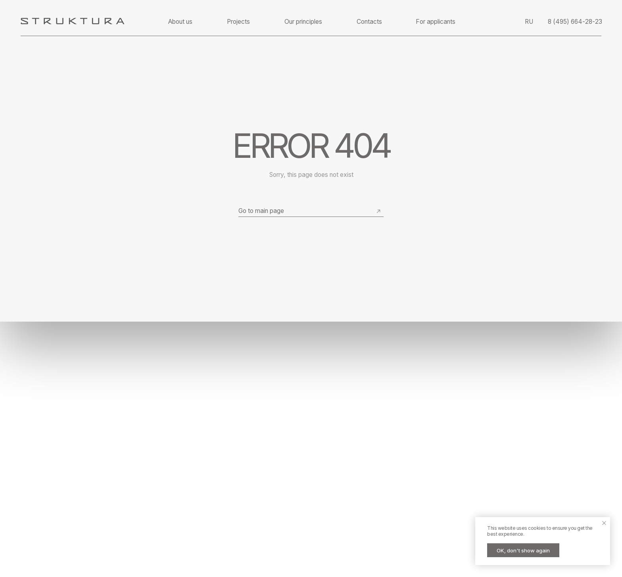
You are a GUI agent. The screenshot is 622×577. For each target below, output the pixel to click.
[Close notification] (604, 523)
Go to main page (261, 211)
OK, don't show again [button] (523, 550)
